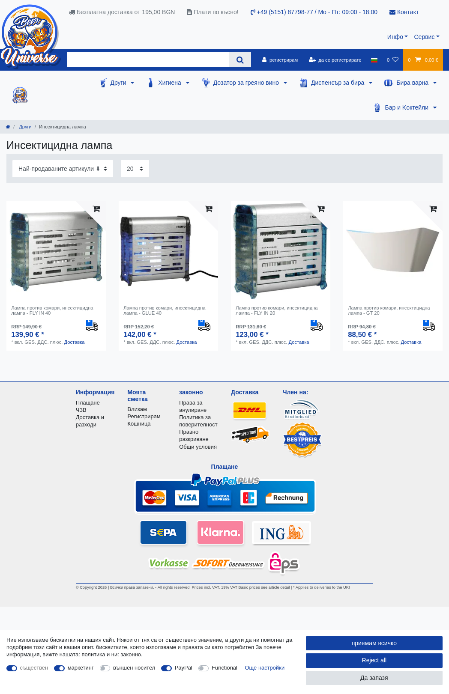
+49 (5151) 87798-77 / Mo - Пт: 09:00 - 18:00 (314, 12)
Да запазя (374, 677)
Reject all (374, 660)
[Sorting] (62, 168)
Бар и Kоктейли (407, 107)
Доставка (74, 342)
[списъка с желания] (392, 60)
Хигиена (170, 82)
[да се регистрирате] (335, 60)
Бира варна (413, 82)
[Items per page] (135, 168)
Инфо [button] (395, 36)
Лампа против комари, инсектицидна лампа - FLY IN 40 (52, 310)
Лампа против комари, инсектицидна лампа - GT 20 (389, 310)
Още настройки (265, 667)
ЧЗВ (81, 410)
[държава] (374, 60)
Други (119, 82)
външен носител (134, 667)
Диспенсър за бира (338, 82)
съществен (34, 667)
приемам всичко (374, 643)
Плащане (88, 402)
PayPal (183, 667)
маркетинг (81, 667)
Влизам (137, 409)
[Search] (240, 59)
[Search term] (148, 59)
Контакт (404, 12)
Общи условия (198, 447)
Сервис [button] (424, 36)
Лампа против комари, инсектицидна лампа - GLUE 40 (164, 310)
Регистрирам (143, 416)
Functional (224, 667)
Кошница (138, 423)
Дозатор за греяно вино (247, 82)
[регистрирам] (279, 60)
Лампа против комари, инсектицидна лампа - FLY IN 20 (276, 310)
